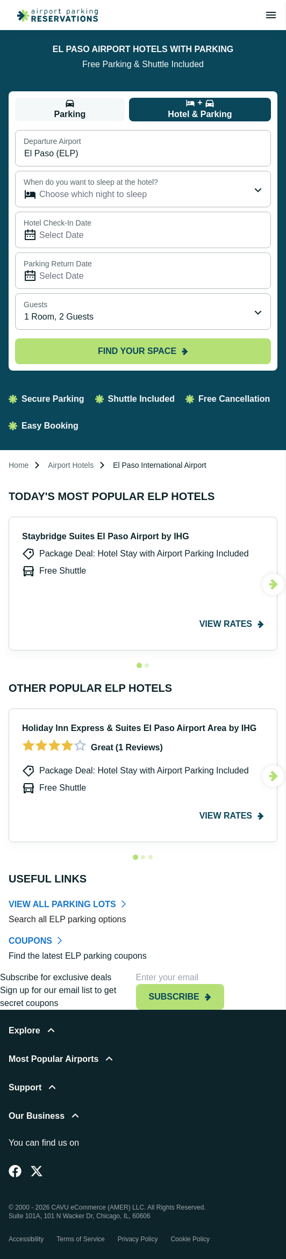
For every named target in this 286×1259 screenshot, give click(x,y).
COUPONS (30, 940)
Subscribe (180, 996)
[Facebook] (15, 1170)
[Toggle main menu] (270, 15)
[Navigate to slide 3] (150, 857)
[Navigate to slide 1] (139, 665)
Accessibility (26, 1239)
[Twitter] (36, 1170)
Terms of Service (80, 1239)
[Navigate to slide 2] (147, 665)
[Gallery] (143, 590)
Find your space (143, 351)
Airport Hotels (71, 465)
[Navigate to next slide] (273, 584)
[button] (143, 1037)
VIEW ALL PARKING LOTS (62, 904)
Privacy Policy (138, 1239)
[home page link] (53, 15)
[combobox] (143, 311)
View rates (231, 623)
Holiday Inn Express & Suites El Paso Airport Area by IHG (139, 728)
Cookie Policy (190, 1239)
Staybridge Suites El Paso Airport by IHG (105, 536)
